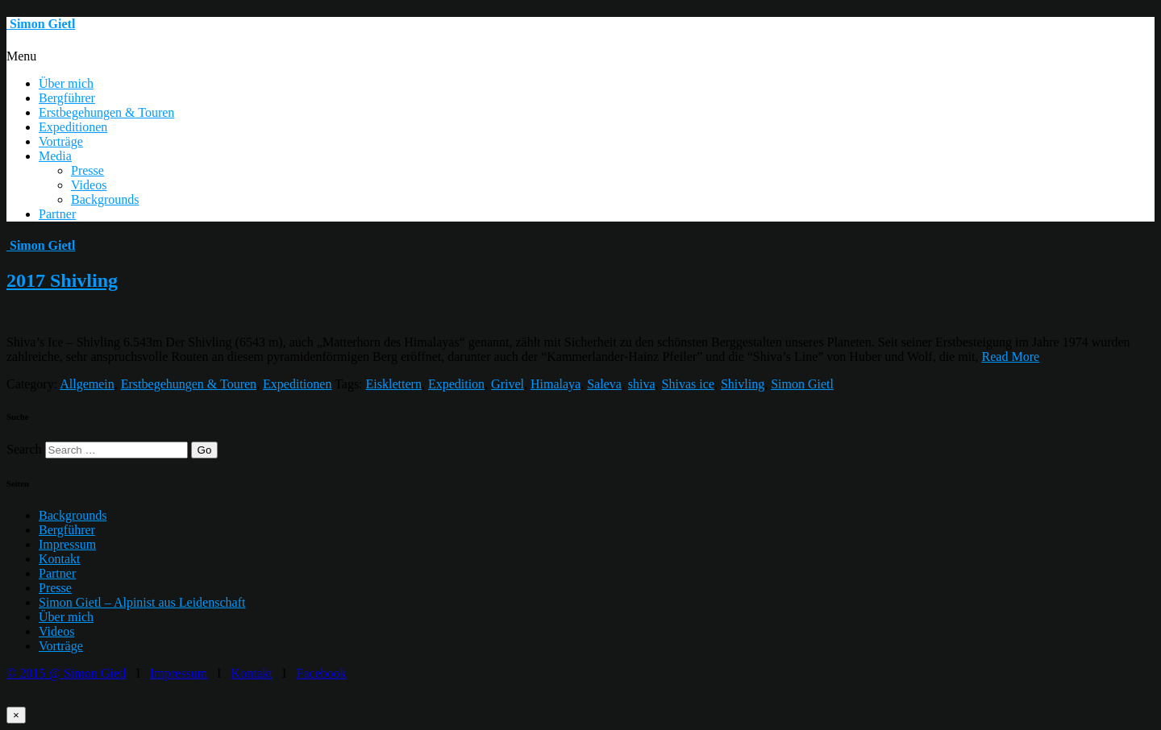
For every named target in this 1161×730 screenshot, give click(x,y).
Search (24, 449)
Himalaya (555, 384)
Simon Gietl (802, 384)
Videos (88, 185)
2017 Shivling (62, 280)
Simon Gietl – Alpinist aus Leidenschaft (142, 602)
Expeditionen (73, 127)
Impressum (67, 544)
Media (55, 156)
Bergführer (67, 98)
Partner (57, 214)
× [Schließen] (16, 715)
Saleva (604, 384)
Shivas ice (688, 384)
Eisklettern (394, 384)
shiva (641, 384)
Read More (1011, 356)
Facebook (321, 673)
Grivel (507, 384)
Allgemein (87, 384)
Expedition (456, 384)
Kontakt (60, 559)
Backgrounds (105, 199)
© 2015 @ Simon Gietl (66, 673)
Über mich (66, 83)
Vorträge (61, 141)
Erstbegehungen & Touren (106, 112)
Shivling (742, 384)
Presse (87, 170)
